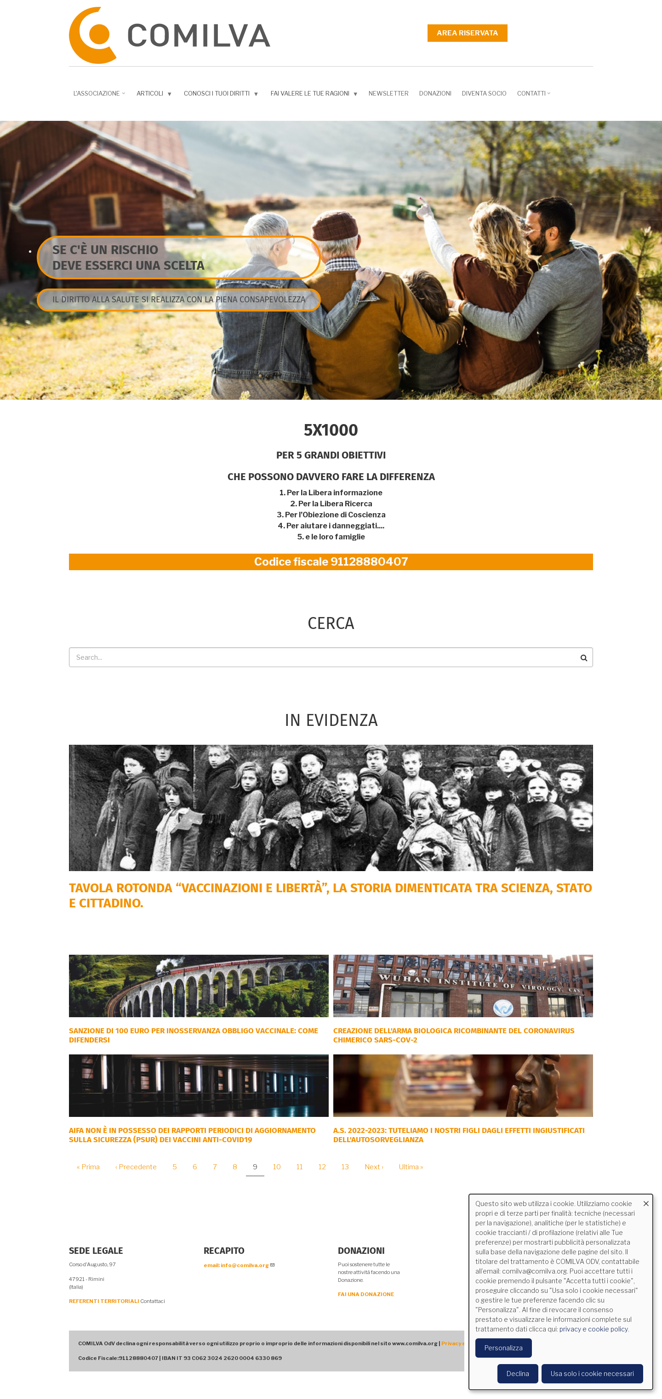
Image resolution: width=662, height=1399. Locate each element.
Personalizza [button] (504, 1348)
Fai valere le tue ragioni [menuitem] (315, 95)
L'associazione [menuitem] (100, 96)
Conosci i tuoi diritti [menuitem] (222, 95)
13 (349, 1167)
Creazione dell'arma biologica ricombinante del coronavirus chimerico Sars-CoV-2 (454, 1035)
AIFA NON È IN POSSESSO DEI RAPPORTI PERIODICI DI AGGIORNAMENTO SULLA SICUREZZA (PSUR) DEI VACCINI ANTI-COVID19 (192, 1135)
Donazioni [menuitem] (435, 93)
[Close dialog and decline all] (646, 1200)
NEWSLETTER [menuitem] (389, 93)
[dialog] (561, 1292)
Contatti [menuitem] (535, 96)
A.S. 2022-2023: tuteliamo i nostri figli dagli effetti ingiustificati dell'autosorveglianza (459, 1135)
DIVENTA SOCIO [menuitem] (484, 93)
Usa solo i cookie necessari (592, 1373)
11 (303, 1167)
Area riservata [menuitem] (467, 33)
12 (326, 1167)
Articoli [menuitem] (155, 95)
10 (280, 1167)
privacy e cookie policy (593, 1329)
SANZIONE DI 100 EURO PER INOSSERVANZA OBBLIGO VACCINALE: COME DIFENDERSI (193, 1035)
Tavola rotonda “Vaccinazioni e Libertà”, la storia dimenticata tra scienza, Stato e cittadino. (330, 895)
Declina (518, 1373)
